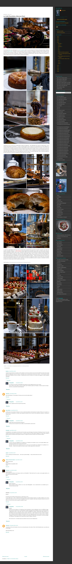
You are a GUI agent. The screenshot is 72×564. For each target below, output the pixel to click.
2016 (58, 37)
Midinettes (59, 281)
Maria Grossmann (60, 255)
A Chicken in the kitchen (61, 261)
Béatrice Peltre (59, 249)
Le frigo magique (60, 278)
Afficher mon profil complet (62, 19)
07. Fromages (59, 105)
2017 (58, 36)
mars (59, 60)
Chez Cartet (59, 207)
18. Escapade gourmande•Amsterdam (63, 124)
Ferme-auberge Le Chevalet (62, 217)
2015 (58, 39)
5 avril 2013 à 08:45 (13, 470)
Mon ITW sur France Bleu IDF (62, 85)
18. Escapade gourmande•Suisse (62, 153)
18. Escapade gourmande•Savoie (62, 150)
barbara (7, 371)
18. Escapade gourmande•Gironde (63, 139)
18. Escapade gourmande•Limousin (63, 141)
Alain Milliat (59, 204)
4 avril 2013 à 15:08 (19, 440)
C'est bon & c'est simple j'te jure (62, 236)
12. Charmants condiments (61, 113)
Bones (58, 195)
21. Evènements (60, 158)
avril (59, 50)
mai (59, 49)
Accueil (25, 556)
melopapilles (5, 4)
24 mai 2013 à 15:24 (13, 492)
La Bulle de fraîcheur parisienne (63, 52)
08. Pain (58, 107)
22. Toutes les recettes (61, 159)
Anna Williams (59, 241)
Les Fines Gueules (60, 209)
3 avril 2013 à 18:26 (19, 382)
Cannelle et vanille (60, 265)
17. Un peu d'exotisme (61, 121)
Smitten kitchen (59, 289)
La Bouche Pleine (60, 276)
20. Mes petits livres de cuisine (62, 156)
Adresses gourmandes (61, 32)
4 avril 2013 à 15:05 (19, 420)
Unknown (7, 393)
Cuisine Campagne (60, 270)
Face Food (59, 254)
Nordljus (58, 286)
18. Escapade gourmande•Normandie (63, 145)
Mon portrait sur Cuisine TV (61, 80)
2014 (58, 40)
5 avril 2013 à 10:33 (19, 481)
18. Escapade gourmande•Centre (62, 133)
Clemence (7, 470)
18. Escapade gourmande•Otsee (62, 147)
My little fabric (59, 284)
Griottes (58, 273)
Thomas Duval (59, 252)
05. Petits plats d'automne (61, 102)
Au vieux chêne (59, 201)
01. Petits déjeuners (60, 96)
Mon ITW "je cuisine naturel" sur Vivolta (63, 82)
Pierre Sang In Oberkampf (61, 203)
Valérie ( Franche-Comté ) (10, 459)
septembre (60, 46)
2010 (58, 68)
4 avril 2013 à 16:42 (18, 459)
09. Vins (58, 108)
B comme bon (59, 264)
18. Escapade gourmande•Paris (62, 148)
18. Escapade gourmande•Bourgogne (63, 130)
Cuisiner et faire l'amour (61, 272)
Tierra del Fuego (60, 212)
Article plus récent (5, 556)
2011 (58, 66)
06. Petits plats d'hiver (61, 104)
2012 (58, 65)
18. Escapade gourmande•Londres (63, 142)
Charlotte (7, 430)
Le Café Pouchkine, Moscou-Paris (14, 16)
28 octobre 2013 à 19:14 (14, 525)
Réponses (8, 380)
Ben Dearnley (59, 243)
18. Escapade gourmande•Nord (62, 144)
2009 (58, 69)
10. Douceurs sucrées (61, 110)
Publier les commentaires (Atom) (12, 558)
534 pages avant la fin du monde (62, 259)
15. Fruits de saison (60, 118)
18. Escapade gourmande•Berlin (62, 128)
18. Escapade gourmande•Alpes (62, 122)
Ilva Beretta (59, 246)
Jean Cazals (59, 251)
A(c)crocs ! (59, 262)
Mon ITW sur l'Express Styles (62, 77)
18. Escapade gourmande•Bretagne (63, 131)
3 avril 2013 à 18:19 (12, 371)
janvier (59, 63)
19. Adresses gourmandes (61, 155)
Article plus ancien (46, 556)
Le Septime (59, 196)
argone (7, 452)
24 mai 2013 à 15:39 (19, 506)
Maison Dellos (10, 51)
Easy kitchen (8, 410)
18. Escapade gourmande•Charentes (63, 134)
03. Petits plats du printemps (62, 99)
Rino (58, 198)
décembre (60, 43)
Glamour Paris (59, 88)
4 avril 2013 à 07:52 (14, 410)
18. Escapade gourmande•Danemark (63, 136)
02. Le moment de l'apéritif (61, 97)
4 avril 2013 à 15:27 (12, 452)
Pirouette (58, 206)
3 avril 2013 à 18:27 (19, 401)
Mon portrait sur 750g (60, 87)
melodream (59, 238)
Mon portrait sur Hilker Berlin (62, 79)
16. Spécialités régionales (61, 119)
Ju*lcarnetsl (59, 275)
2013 (58, 42)
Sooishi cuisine (59, 290)
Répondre (8, 389)
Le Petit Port (59, 215)
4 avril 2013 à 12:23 (13, 430)
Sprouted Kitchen (60, 292)
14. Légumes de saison (61, 116)
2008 (58, 71)
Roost (58, 287)
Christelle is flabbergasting (61, 267)
